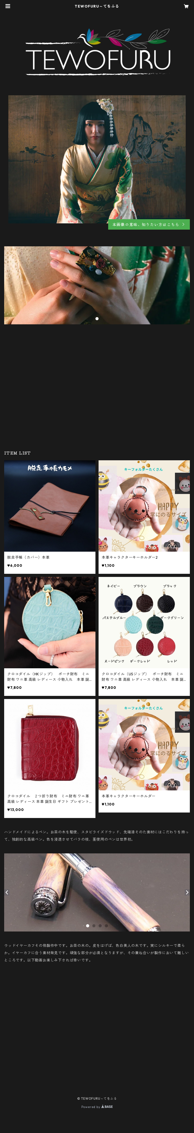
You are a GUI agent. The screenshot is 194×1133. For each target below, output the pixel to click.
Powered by (97, 1107)
